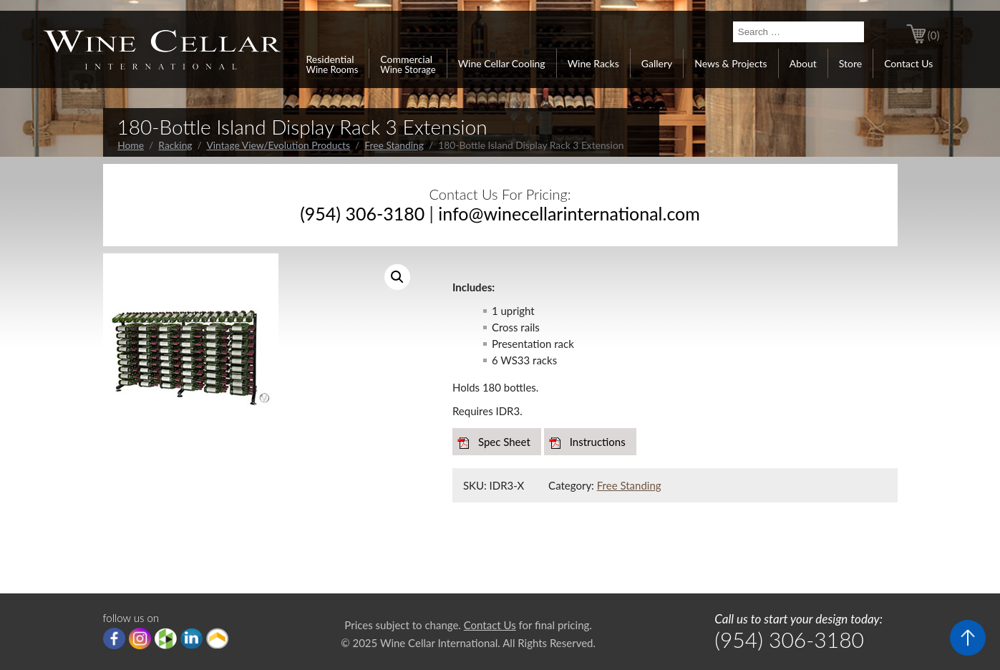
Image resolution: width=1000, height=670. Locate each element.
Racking (175, 145)
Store (850, 63)
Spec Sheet (504, 441)
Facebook (114, 638)
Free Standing (394, 145)
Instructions (598, 441)
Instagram (140, 638)
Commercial (407, 63)
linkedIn (191, 638)
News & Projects (730, 63)
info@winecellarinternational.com (569, 213)
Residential (332, 63)
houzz (166, 638)
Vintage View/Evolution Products (278, 145)
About (803, 63)
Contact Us (908, 63)
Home (130, 145)
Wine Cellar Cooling (501, 63)
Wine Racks (593, 63)
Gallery (656, 63)
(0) (934, 35)
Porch (217, 638)
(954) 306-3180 (362, 213)
